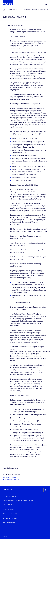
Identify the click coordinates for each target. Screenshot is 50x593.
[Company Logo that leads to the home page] (8, 2)
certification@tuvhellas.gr (11, 479)
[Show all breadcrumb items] (19, 9)
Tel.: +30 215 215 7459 (10, 477)
